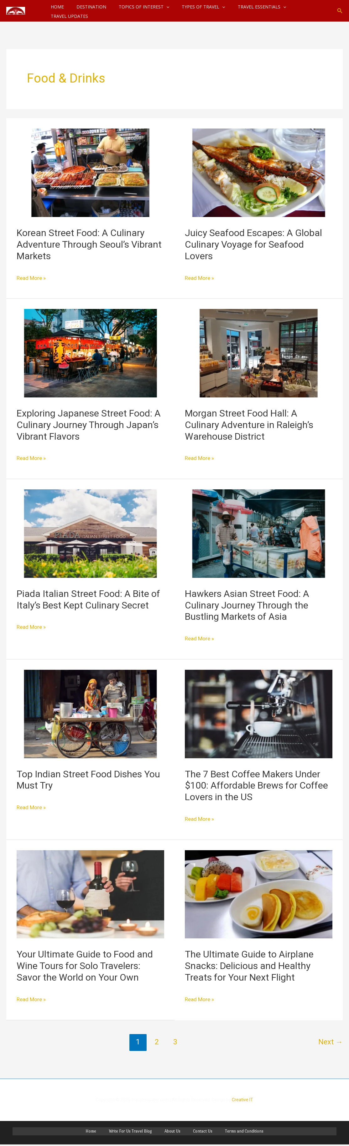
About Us (172, 1132)
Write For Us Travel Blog (138, 1132)
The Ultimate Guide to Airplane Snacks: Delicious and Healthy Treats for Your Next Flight (249, 966)
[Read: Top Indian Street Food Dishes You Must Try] (90, 713)
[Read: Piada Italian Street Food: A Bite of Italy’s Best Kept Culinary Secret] (90, 533)
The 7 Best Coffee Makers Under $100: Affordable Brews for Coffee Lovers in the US (256, 786)
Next (330, 1041)
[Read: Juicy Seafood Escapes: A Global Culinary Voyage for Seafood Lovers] (258, 172)
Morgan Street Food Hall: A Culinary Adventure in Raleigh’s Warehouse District (249, 425)
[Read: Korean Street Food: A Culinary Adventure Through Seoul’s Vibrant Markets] (90, 172)
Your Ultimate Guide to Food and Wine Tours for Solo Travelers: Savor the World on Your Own (85, 966)
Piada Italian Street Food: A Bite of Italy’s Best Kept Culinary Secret (88, 599)
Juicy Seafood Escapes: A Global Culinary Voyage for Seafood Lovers (253, 244)
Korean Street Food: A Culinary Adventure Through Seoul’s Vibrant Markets (89, 244)
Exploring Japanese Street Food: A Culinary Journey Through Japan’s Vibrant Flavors (89, 425)
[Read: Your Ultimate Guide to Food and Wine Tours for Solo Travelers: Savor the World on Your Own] (90, 894)
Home (107, 1132)
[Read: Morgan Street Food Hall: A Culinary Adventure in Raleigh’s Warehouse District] (258, 352)
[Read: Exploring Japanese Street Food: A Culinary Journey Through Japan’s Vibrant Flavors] (90, 352)
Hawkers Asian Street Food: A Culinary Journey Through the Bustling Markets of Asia (247, 605)
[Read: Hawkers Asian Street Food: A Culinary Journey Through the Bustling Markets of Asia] (258, 533)
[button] (340, 11)
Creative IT (242, 1099)
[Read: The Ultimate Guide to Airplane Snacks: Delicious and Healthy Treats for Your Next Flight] (258, 894)
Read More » (36, 276)
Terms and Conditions (228, 1132)
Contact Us (194, 1132)
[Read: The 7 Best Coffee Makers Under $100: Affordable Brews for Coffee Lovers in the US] (258, 713)
